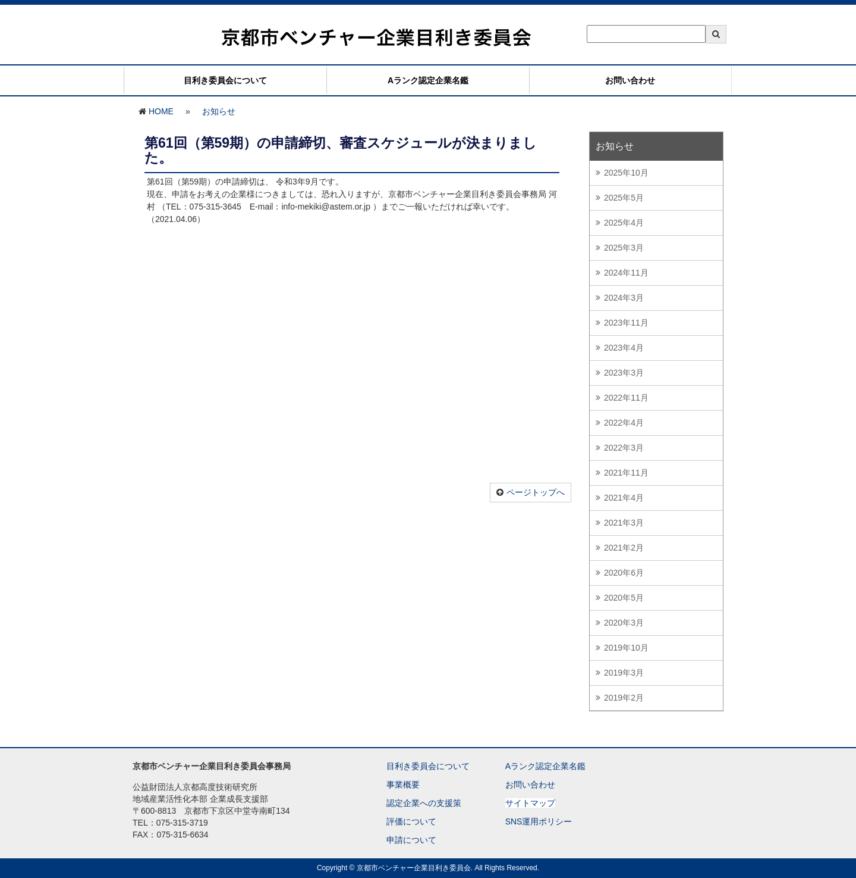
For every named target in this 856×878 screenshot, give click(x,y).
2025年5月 (624, 197)
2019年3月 (624, 672)
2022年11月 (626, 397)
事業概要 (403, 784)
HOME (161, 111)
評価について (411, 821)
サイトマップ (530, 803)
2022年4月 (624, 422)
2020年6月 (624, 572)
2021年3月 (624, 522)
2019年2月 (624, 697)
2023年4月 (624, 347)
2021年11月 (626, 472)
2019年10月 (626, 647)
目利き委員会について (225, 80)
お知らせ (218, 111)
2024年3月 (624, 297)
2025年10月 (626, 172)
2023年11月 (626, 322)
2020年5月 (624, 597)
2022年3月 (624, 447)
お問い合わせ (630, 80)
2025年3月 (624, 247)
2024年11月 (626, 272)
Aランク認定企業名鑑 (428, 80)
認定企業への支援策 (423, 803)
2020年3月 (624, 622)
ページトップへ (535, 492)
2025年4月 (624, 222)
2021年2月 (624, 547)
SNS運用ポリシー (538, 821)
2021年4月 (624, 497)
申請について (411, 840)
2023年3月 (624, 372)
